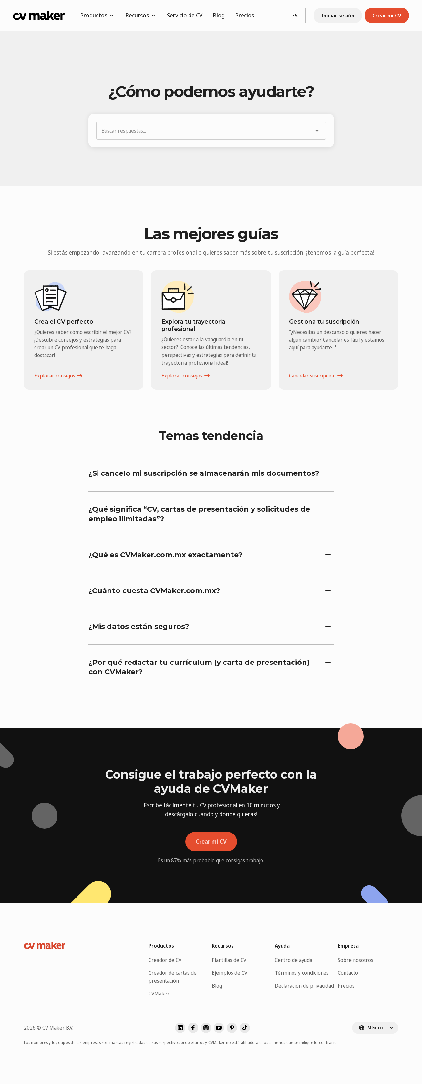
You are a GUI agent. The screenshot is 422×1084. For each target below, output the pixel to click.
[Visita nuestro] (245, 1028)
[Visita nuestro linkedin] (180, 1028)
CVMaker (159, 993)
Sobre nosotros (355, 959)
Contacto (348, 972)
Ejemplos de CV (229, 972)
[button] (211, 131)
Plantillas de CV (229, 959)
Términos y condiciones (302, 972)
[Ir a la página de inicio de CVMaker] (39, 15)
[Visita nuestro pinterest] (232, 1028)
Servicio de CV (184, 15)
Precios (244, 15)
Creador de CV (165, 959)
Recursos (141, 15)
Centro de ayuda (293, 959)
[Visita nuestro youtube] (219, 1028)
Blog (219, 15)
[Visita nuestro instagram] (206, 1028)
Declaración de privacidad (304, 985)
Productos (97, 15)
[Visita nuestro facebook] (193, 1028)
